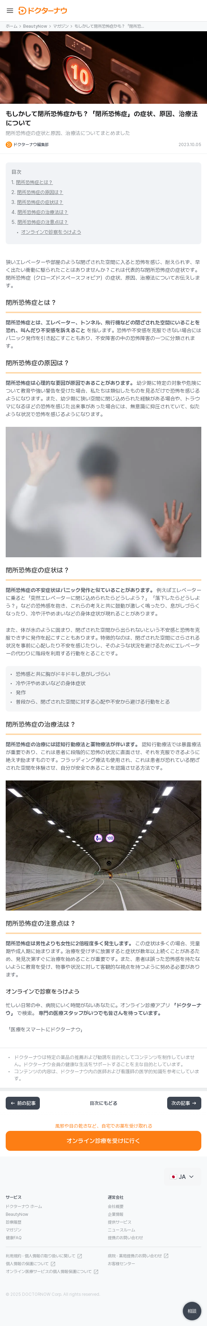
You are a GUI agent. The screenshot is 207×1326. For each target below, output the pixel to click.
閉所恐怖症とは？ (34, 182)
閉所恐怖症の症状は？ (40, 202)
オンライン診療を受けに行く (103, 1140)
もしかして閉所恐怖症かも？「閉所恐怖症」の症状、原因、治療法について (109, 26)
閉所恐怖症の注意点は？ (42, 222)
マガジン (61, 26)
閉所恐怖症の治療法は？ (42, 212)
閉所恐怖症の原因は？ (40, 192)
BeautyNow (35, 26)
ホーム (11, 26)
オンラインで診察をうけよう (51, 232)
